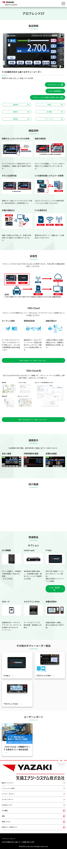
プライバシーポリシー (9, 839)
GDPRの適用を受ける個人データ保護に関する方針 (18, 842)
